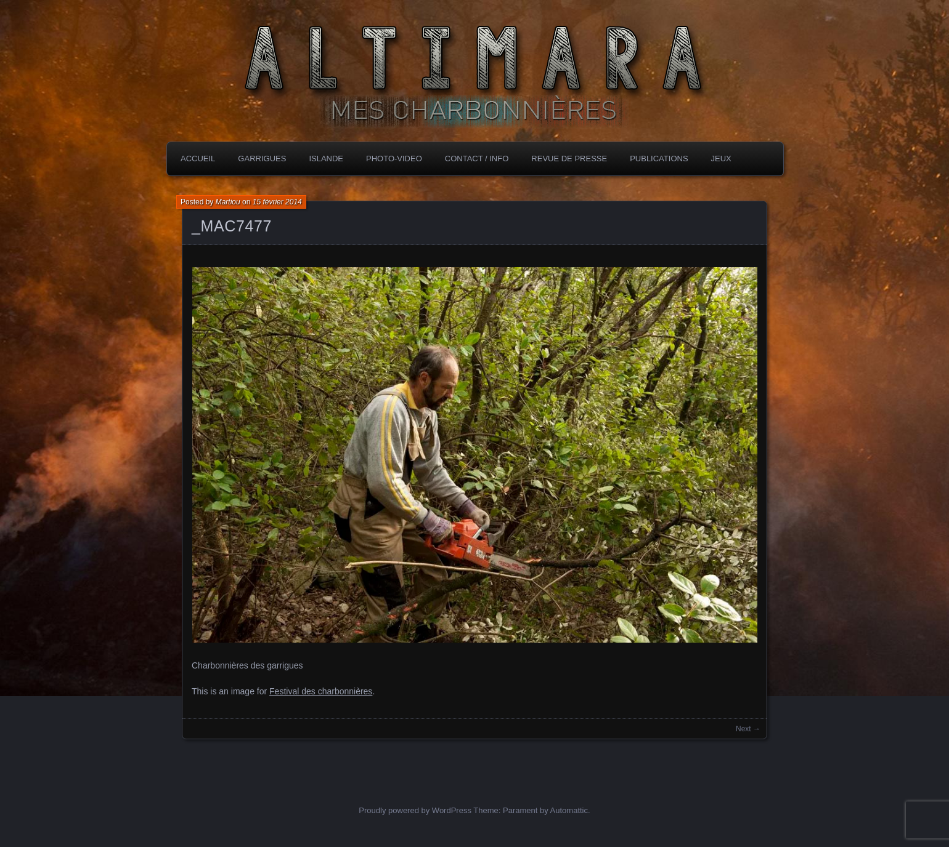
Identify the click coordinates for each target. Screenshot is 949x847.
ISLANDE (326, 158)
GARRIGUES (262, 158)
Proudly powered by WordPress (415, 810)
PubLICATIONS (659, 158)
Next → (748, 729)
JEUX (721, 158)
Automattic (569, 810)
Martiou (228, 202)
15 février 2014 (277, 202)
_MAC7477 (232, 226)
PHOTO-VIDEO (394, 158)
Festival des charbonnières (320, 691)
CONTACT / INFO (477, 158)
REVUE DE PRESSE (569, 158)
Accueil (198, 158)
